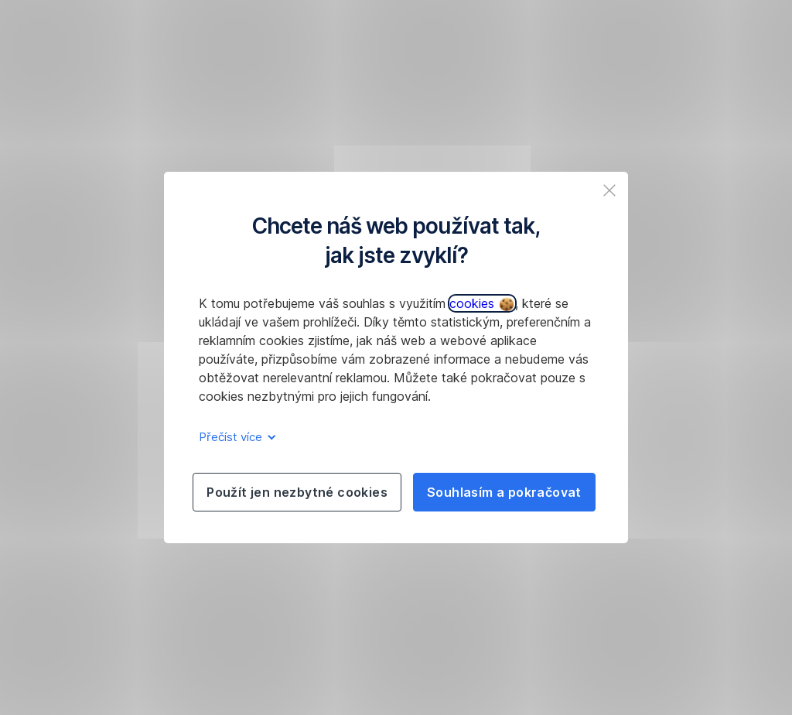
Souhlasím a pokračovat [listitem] (504, 492)
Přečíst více (235, 436)
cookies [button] (481, 303)
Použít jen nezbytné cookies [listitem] (297, 492)
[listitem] (609, 190)
